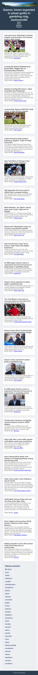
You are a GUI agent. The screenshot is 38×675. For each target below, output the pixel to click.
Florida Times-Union (20, 101)
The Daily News (19, 254)
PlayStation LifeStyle (20, 535)
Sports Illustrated (19, 152)
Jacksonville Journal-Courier (23, 322)
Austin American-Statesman (22, 470)
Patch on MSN (18, 448)
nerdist (16, 512)
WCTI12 (16, 557)
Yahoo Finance (18, 80)
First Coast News (19, 199)
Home (19, 22)
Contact (19, 27)
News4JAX (17, 58)
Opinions (19, 25)
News (19, 24)
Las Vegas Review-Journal (22, 490)
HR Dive (16, 431)
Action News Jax (19, 235)
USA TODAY (18, 130)
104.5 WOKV (18, 380)
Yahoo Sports (18, 218)
